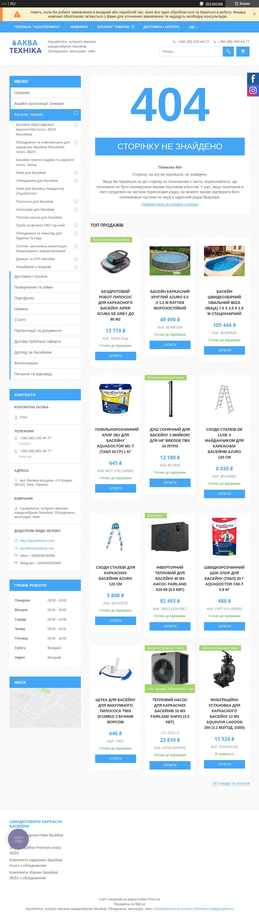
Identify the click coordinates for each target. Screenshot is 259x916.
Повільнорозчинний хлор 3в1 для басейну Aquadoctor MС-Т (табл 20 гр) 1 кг (116, 440)
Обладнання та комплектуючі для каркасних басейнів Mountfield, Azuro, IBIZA (43, 147)
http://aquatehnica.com (37, 541)
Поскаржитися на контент (173, 909)
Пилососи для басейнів (34, 201)
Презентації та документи (37, 330)
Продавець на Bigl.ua (129, 904)
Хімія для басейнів (31, 173)
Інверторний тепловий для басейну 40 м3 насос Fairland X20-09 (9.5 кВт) (169, 578)
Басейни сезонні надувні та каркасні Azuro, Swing (45, 162)
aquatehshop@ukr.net (36, 548)
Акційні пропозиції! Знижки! (39, 103)
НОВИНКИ (78, 27)
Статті (20, 319)
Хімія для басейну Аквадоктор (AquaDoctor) (40, 191)
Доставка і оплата (30, 276)
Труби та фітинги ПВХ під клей (40, 225)
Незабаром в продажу (33, 267)
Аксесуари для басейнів (35, 209)
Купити (115, 356)
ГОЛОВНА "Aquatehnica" (37, 27)
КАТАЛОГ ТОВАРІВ (113, 27)
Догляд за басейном (33, 352)
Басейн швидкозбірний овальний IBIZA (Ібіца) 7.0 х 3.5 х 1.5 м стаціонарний (224, 302)
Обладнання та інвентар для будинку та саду (39, 235)
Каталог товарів (28, 114)
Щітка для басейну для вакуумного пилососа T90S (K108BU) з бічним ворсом (116, 711)
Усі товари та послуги (231, 783)
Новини (21, 309)
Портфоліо (24, 298)
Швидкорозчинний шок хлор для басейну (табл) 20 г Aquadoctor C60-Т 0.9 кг (224, 578)
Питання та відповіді (33, 374)
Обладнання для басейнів (37, 181)
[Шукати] (228, 52)
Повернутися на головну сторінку (170, 204)
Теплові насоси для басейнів (39, 217)
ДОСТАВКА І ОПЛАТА (161, 27)
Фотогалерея (26, 363)
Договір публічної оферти (37, 341)
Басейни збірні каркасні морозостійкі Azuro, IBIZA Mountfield (36, 129)
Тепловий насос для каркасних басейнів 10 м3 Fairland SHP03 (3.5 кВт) (169, 711)
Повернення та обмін (33, 287)
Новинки (22, 92)
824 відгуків (214, 4)
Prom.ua (154, 899)
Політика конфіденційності (214, 909)
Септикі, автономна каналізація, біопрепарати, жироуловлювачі (41, 248)
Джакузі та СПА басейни (35, 259)
